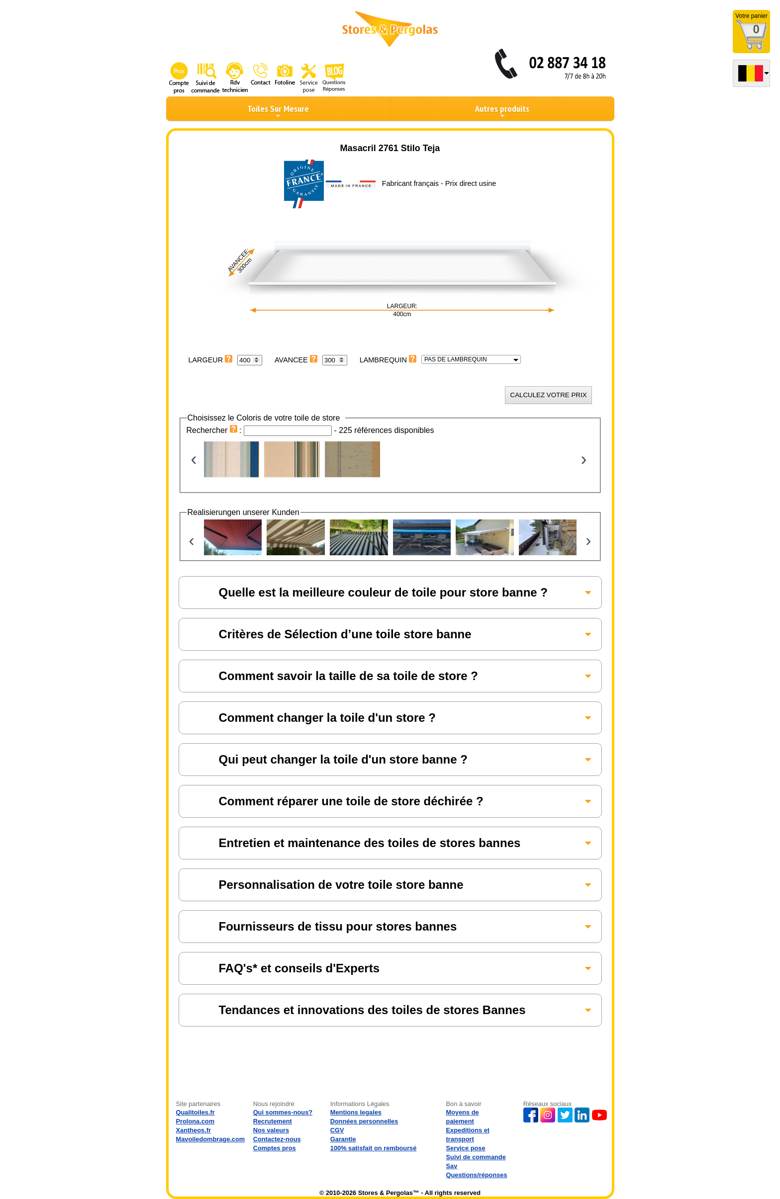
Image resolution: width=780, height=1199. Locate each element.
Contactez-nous (277, 1139)
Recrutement (272, 1121)
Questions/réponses (476, 1175)
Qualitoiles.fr (195, 1112)
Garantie (343, 1139)
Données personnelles (364, 1121)
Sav (452, 1166)
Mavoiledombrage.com (210, 1139)
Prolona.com (195, 1121)
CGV (337, 1130)
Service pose (466, 1148)
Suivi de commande (476, 1157)
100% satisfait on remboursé (373, 1148)
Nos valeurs (271, 1130)
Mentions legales (356, 1112)
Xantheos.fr (193, 1130)
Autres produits (502, 111)
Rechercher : (215, 430)
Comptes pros (274, 1148)
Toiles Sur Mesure (278, 111)
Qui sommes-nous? (282, 1112)
